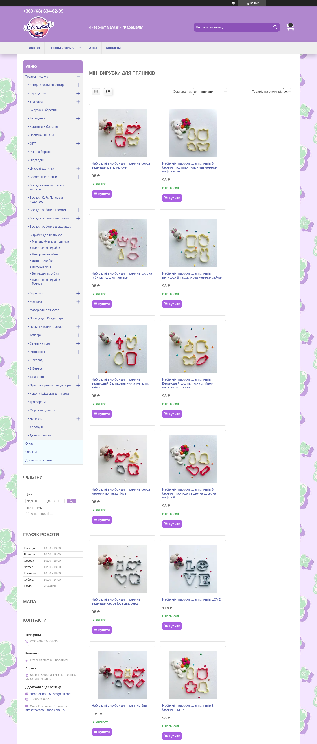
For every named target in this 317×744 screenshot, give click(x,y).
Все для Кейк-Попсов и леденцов (46, 199)
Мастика (36, 301)
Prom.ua (179, 731)
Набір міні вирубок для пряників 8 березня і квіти (256, 495)
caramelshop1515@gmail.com (50, 694)
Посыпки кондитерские (46, 326)
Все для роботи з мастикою (49, 218)
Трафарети (38, 402)
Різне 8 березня (41, 152)
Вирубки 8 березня (43, 110)
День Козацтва (40, 435)
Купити (104, 194)
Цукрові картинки (42, 168)
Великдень (37, 118)
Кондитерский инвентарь (47, 85)
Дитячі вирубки (42, 260)
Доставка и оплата (38, 460)
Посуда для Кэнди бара (46, 318)
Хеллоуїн (36, 427)
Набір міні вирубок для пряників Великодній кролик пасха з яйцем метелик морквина (256, 277)
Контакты (113, 47)
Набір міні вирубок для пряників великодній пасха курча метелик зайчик (122, 275)
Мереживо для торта (44, 410)
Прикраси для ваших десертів (51, 385)
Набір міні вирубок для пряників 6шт (189, 493)
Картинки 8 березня (44, 126)
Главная (34, 47)
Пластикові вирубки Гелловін (46, 281)
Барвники (36, 293)
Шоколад (36, 360)
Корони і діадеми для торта (49, 393)
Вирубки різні (41, 267)
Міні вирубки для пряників (50, 241)
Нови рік (36, 418)
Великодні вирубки (45, 273)
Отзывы (31, 452)
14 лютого (37, 377)
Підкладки (37, 160)
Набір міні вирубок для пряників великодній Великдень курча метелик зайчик (189, 277)
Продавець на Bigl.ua (158, 735)
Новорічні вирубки (45, 254)
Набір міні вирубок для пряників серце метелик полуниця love (121, 385)
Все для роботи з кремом (48, 210)
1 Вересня (37, 368)
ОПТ (33, 143)
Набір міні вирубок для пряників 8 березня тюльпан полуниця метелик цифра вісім (188, 167)
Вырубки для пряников (46, 235)
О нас (92, 47)
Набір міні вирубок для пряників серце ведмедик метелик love (121, 165)
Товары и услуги (61, 47)
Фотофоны (37, 352)
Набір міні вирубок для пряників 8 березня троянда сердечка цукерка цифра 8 (188, 387)
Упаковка (36, 101)
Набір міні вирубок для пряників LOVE (121, 493)
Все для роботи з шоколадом (51, 226)
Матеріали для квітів (44, 310)
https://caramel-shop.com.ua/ (45, 710)
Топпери (36, 335)
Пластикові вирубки (46, 248)
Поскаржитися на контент (159, 739)
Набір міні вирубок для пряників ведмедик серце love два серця (255, 385)
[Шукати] (275, 27)
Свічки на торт (40, 343)
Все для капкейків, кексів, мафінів (48, 187)
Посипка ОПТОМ (42, 135)
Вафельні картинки (43, 177)
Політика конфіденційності (193, 739)
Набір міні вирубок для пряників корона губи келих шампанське (261, 165)
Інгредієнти (38, 93)
